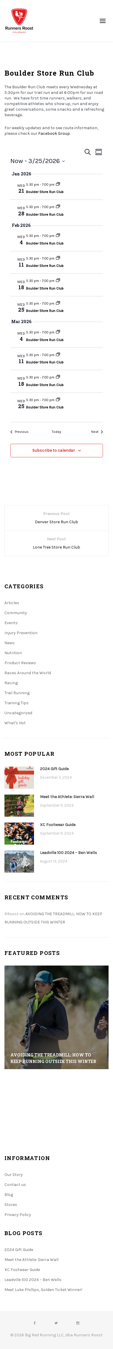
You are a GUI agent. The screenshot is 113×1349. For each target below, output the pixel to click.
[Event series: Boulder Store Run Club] (58, 185)
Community (15, 612)
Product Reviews (20, 662)
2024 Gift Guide (54, 768)
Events (11, 622)
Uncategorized (18, 712)
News (9, 642)
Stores (10, 1204)
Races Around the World (27, 672)
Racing (11, 682)
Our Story (13, 1174)
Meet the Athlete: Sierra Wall (67, 796)
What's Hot (15, 722)
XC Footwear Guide (57, 824)
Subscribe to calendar (53, 450)
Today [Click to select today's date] (56, 432)
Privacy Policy (17, 1214)
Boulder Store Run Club (45, 192)
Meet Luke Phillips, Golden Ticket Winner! (43, 1289)
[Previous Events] (19, 431)
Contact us (15, 1184)
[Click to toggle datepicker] (37, 161)
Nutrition (13, 652)
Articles (11, 602)
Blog (8, 1194)
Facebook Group (54, 133)
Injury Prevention (21, 632)
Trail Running (17, 692)
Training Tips (16, 702)
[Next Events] (97, 431)
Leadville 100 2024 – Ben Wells (68, 852)
